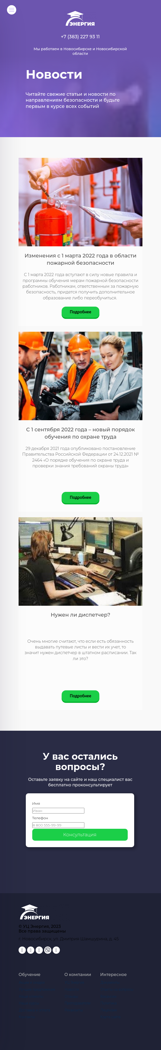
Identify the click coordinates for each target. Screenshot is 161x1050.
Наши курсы (29, 1003)
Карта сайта (110, 1017)
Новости (72, 989)
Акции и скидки (32, 982)
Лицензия (108, 1010)
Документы (109, 982)
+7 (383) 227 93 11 (80, 37)
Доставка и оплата (34, 1010)
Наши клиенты (31, 996)
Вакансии (108, 996)
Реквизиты (74, 1010)
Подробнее (80, 311)
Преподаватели (78, 1003)
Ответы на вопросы (116, 989)
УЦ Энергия (74, 982)
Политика (108, 1003)
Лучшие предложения (37, 989)
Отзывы (71, 996)
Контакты (27, 1017)
